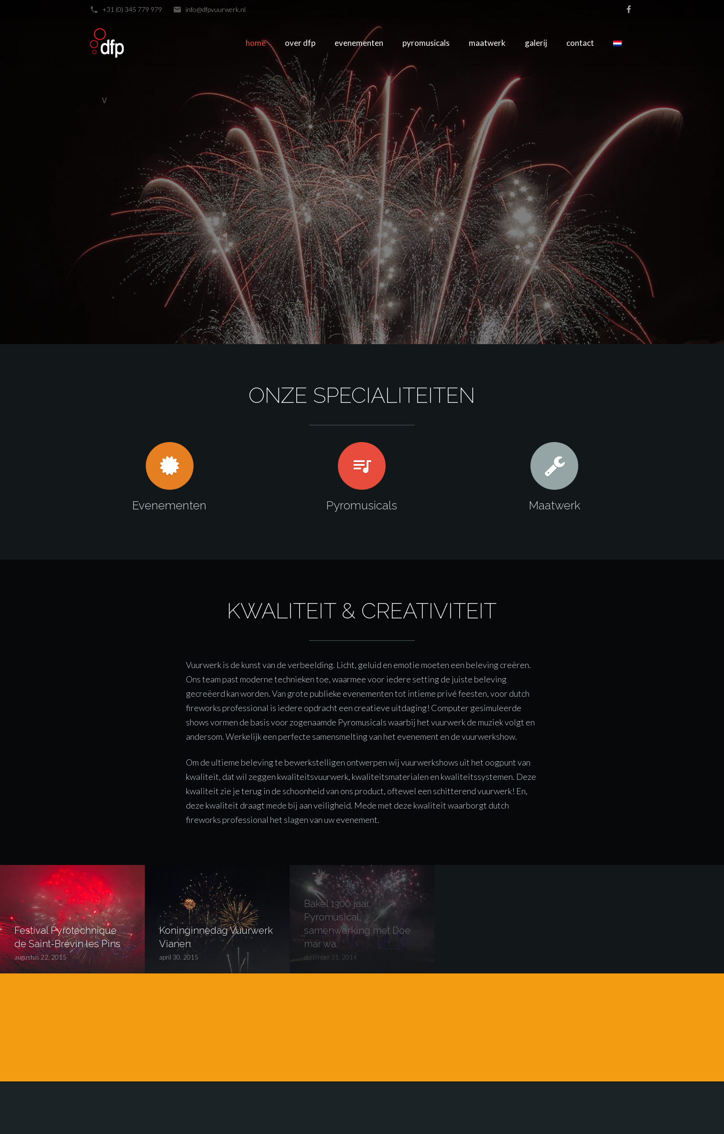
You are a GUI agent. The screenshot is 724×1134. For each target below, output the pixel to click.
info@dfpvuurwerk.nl (215, 9)
